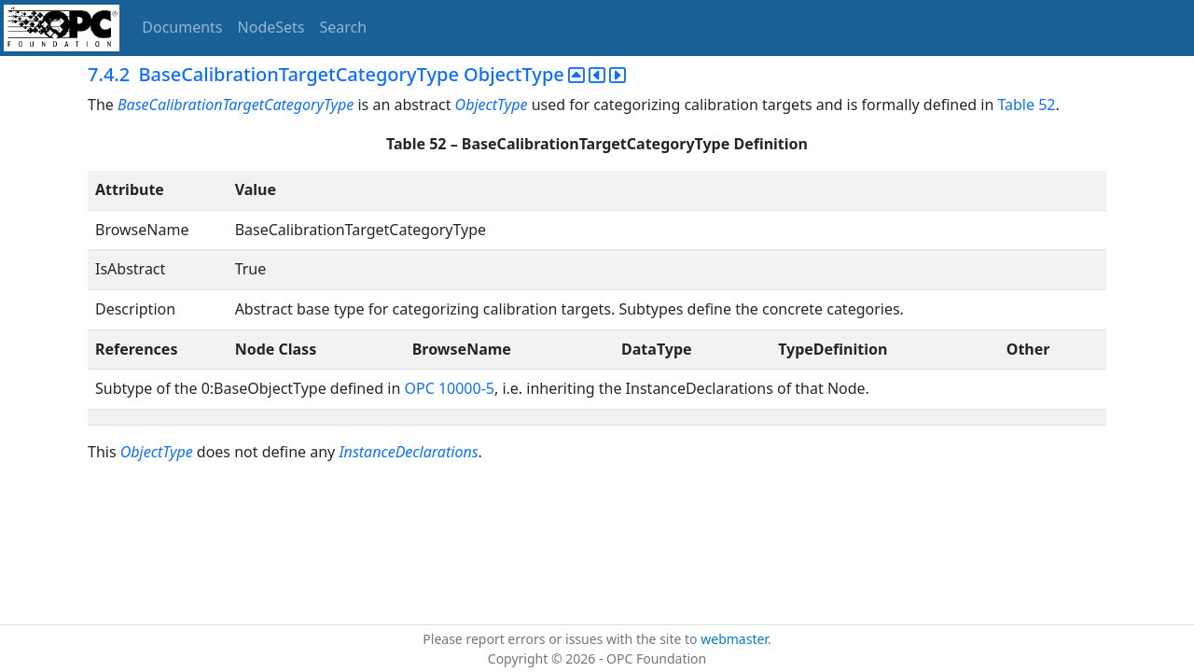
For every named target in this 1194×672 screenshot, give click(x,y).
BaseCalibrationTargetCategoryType (236, 104)
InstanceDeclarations (408, 451)
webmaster (734, 639)
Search (344, 27)
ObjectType (491, 104)
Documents (182, 27)
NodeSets (271, 27)
